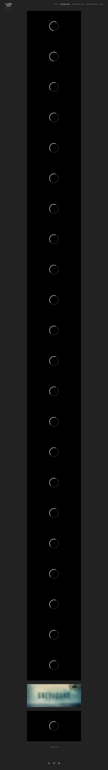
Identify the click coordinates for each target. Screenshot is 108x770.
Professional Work (78, 4)
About (101, 4)
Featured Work (65, 4)
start (56, 4)
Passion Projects (91, 4)
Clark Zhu (8, 4)
